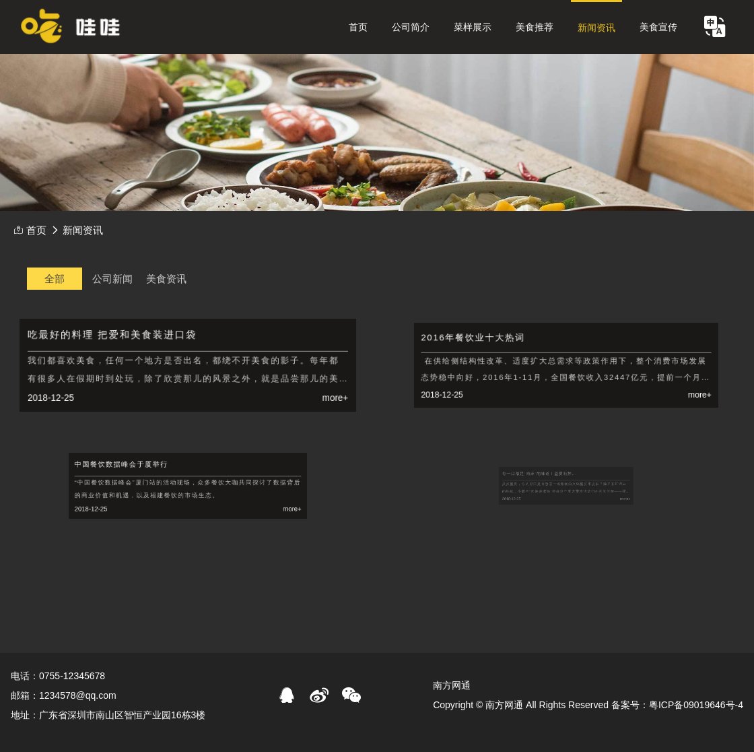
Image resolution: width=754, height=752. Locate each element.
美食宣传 (658, 27)
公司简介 (411, 27)
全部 (54, 278)
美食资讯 (166, 278)
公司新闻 (112, 278)
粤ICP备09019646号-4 (696, 704)
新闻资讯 (596, 27)
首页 (358, 27)
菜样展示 (472, 27)
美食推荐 (534, 27)
